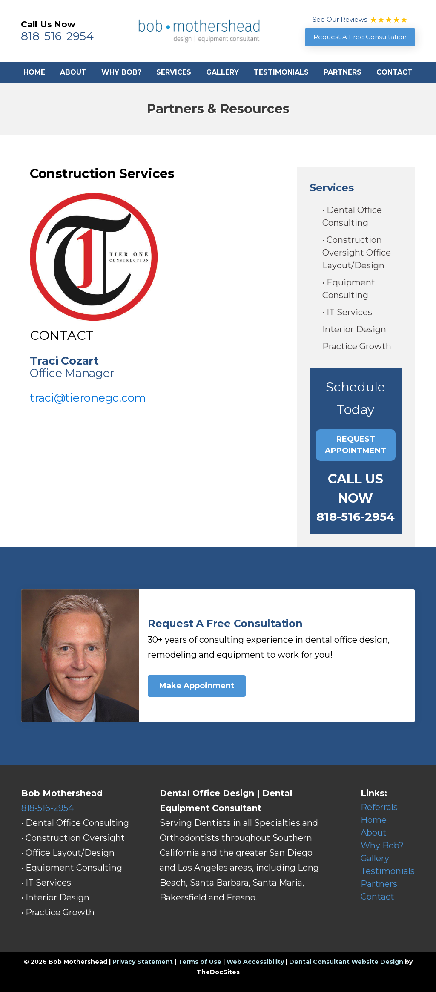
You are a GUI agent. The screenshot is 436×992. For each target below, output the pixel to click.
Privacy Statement (142, 962)
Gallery (222, 72)
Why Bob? (121, 72)
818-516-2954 (57, 36)
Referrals (379, 807)
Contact (394, 72)
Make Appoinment (196, 685)
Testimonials (281, 72)
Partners (342, 72)
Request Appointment (355, 444)
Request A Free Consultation (360, 37)
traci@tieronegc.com (88, 398)
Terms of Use (199, 962)
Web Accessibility (255, 962)
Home (34, 72)
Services (173, 72)
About (73, 72)
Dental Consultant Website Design (346, 962)
